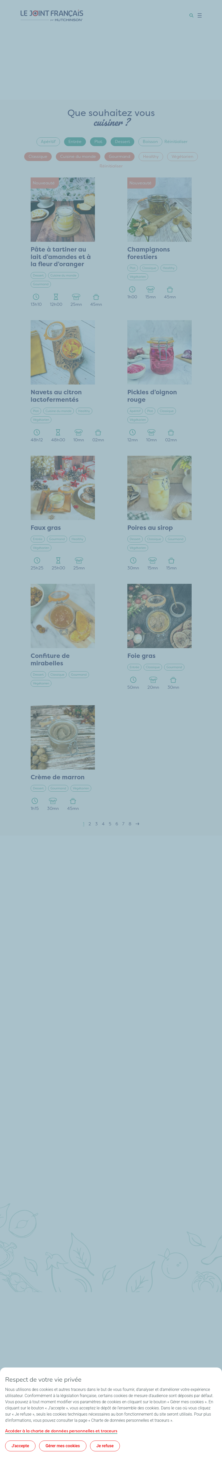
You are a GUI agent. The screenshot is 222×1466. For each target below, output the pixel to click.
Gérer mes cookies (63, 1445)
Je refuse (105, 1445)
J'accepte (20, 1445)
